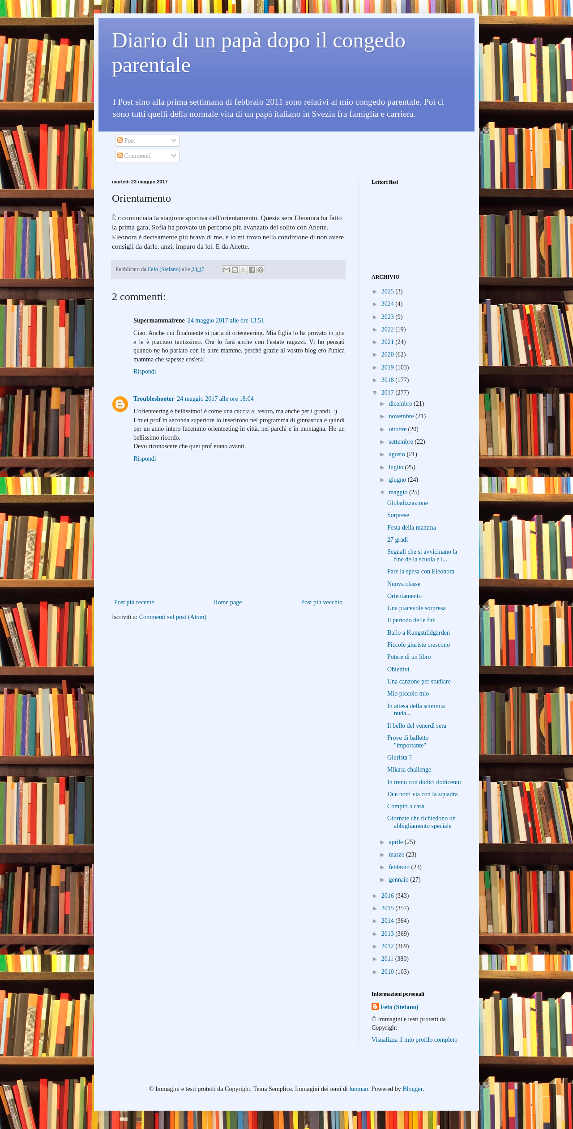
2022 (388, 329)
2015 (388, 908)
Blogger (412, 1089)
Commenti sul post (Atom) (173, 617)
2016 (388, 895)
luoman (358, 1089)
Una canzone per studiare (419, 681)
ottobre (398, 429)
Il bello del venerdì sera (416, 725)
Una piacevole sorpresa (416, 608)
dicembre (401, 403)
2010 (388, 971)
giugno (398, 479)
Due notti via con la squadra (422, 794)
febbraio (400, 867)
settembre (402, 441)
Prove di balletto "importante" (408, 741)
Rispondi (144, 371)
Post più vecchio (321, 602)
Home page (227, 602)
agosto (397, 454)
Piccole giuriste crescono (418, 644)
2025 (388, 291)
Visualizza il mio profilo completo (415, 1039)
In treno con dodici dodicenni (424, 782)
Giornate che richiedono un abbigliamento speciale (421, 822)
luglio (397, 467)
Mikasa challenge (409, 769)
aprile (396, 842)
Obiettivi (398, 669)
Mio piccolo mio (408, 693)
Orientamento (404, 596)
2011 (388, 958)
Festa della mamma (411, 527)
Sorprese (398, 515)
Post (126, 140)
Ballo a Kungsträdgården (418, 632)
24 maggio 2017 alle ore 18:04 (215, 398)
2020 (388, 354)
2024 (388, 304)
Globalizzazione (407, 503)
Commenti (134, 156)
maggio (399, 492)
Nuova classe (403, 584)
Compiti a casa (405, 806)
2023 (388, 317)
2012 (388, 946)
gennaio (399, 879)
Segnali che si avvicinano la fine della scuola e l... (422, 555)
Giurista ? (399, 757)
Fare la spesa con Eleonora (420, 571)
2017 (388, 392)
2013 (388, 933)
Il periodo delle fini (411, 620)
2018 (388, 380)
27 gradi (397, 539)
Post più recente (134, 602)
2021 (388, 342)
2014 (388, 920)
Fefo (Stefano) (399, 1007)
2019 (388, 367)
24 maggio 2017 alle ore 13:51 (226, 320)
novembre (402, 416)
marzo (397, 854)
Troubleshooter (153, 398)
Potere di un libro (409, 657)
